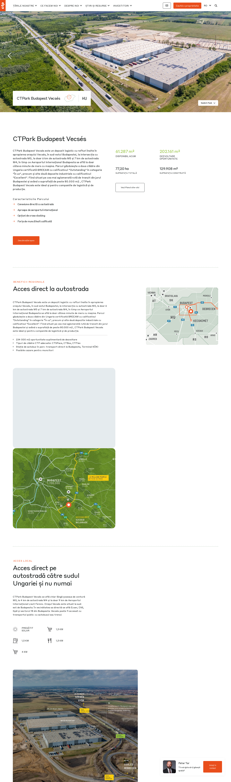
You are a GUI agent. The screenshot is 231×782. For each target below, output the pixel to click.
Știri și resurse (96, 5)
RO (205, 5)
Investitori (121, 5)
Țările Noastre (23, 5)
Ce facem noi (49, 5)
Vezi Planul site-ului (130, 187)
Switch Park (208, 103)
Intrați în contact (212, 766)
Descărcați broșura (26, 240)
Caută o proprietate (187, 5)
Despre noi (71, 5)
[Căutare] (216, 5)
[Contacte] (167, 6)
